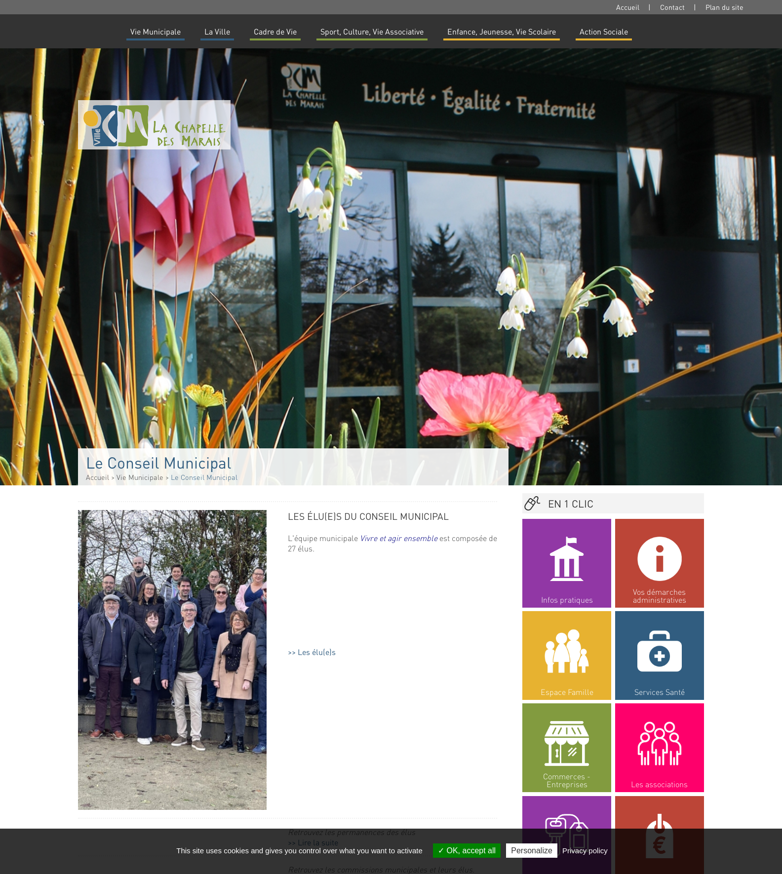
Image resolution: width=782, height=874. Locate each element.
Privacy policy (585, 850)
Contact (672, 6)
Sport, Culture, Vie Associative (372, 31)
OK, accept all (467, 850)
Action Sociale (604, 31)
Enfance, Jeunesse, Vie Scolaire (501, 31)
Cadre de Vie (275, 31)
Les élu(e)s (317, 652)
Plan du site (724, 6)
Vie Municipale (155, 31)
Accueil (627, 6)
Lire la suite (318, 689)
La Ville (217, 31)
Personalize (531, 850)
